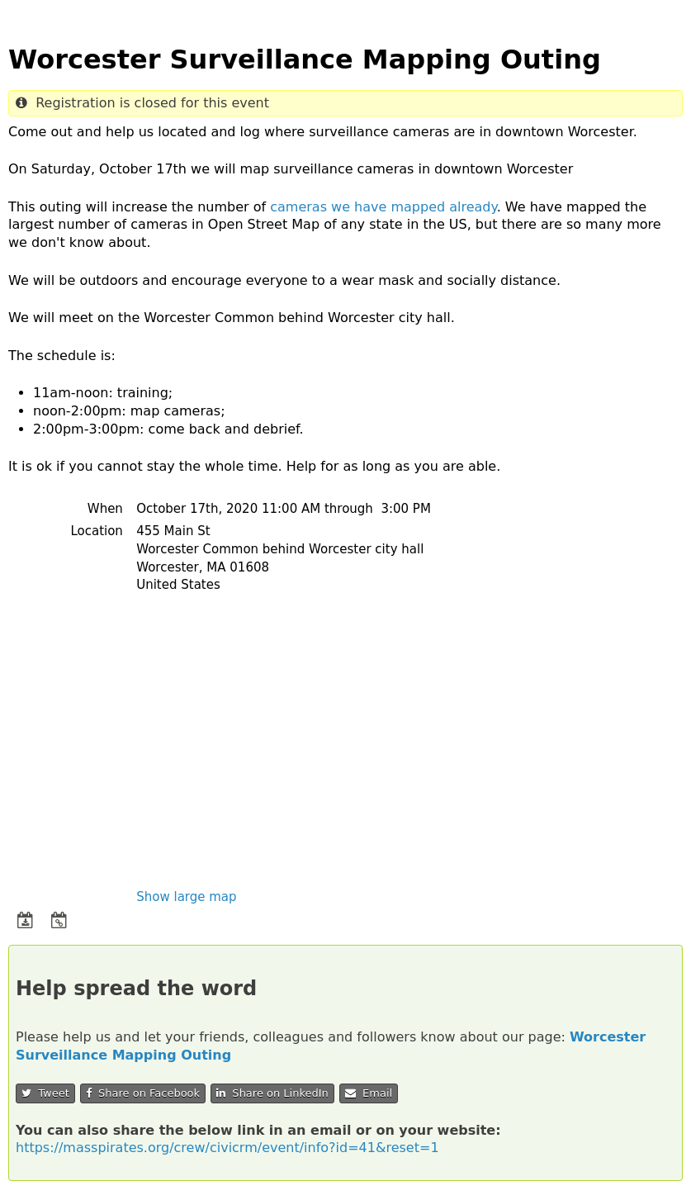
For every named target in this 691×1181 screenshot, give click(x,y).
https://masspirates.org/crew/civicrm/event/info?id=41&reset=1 (227, 1147)
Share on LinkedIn (272, 1093)
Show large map (186, 896)
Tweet (45, 1093)
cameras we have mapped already (383, 207)
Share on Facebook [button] (143, 1093)
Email (368, 1093)
